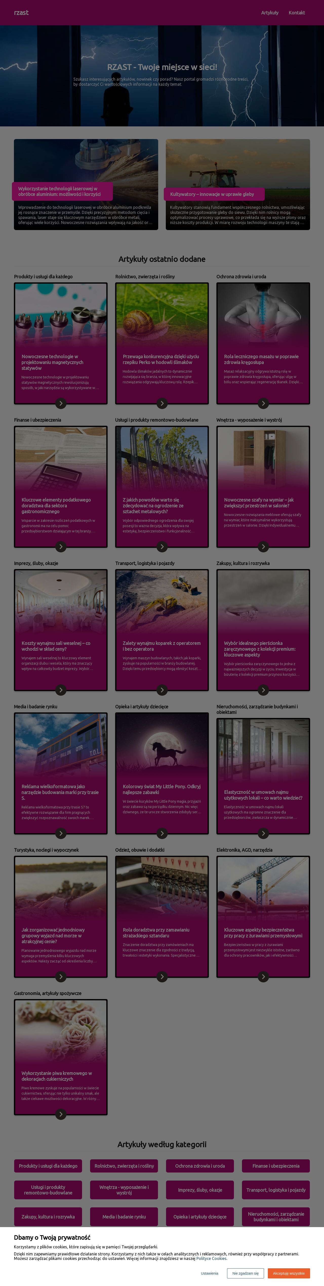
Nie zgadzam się (245, 1273)
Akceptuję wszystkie (289, 1273)
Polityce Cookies (211, 1258)
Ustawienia (209, 1273)
